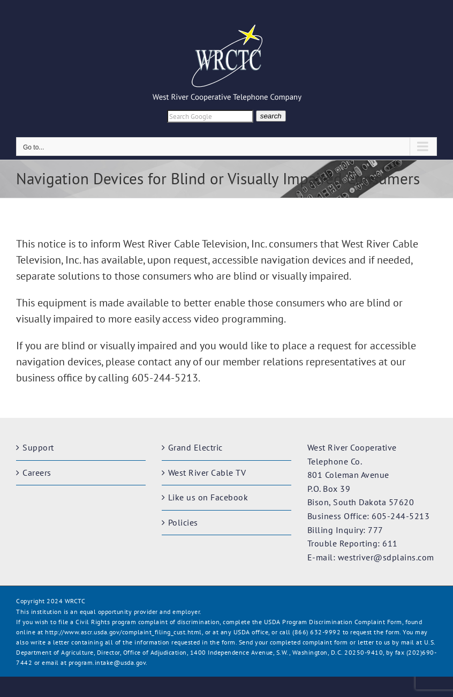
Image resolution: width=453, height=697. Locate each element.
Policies (183, 522)
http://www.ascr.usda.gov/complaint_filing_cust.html (123, 632)
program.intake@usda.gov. (108, 662)
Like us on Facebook (208, 497)
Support (38, 447)
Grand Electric (195, 447)
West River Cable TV (207, 472)
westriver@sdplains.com (386, 557)
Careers (36, 472)
